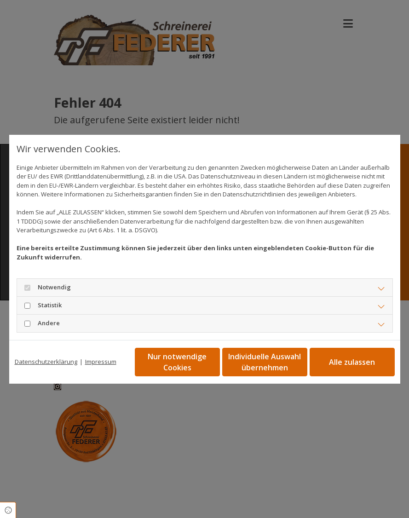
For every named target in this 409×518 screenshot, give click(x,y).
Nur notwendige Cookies (177, 362)
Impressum (100, 361)
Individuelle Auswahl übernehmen (264, 362)
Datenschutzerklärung (46, 361)
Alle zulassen (352, 362)
